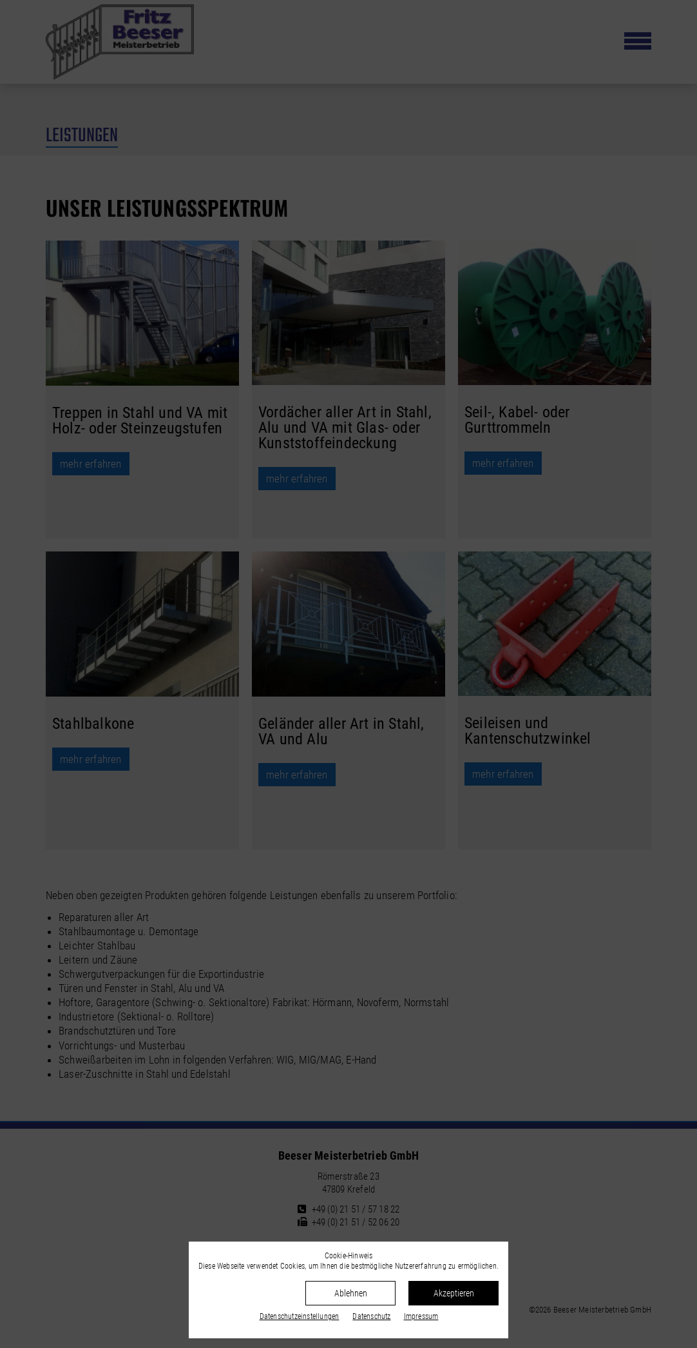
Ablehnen (350, 1293)
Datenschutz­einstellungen (299, 1316)
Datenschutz (371, 1316)
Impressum (421, 1316)
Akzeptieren (454, 1293)
